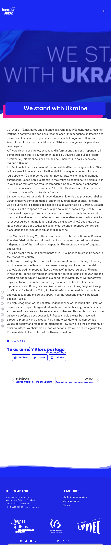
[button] (104, 11)
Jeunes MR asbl (16, 491)
